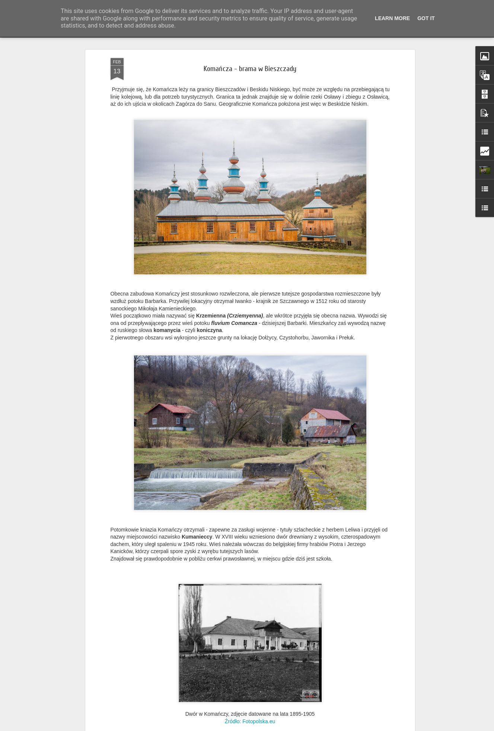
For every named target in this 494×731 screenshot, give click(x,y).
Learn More (392, 18)
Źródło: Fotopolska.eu (250, 721)
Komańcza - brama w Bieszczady (250, 68)
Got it (426, 18)
